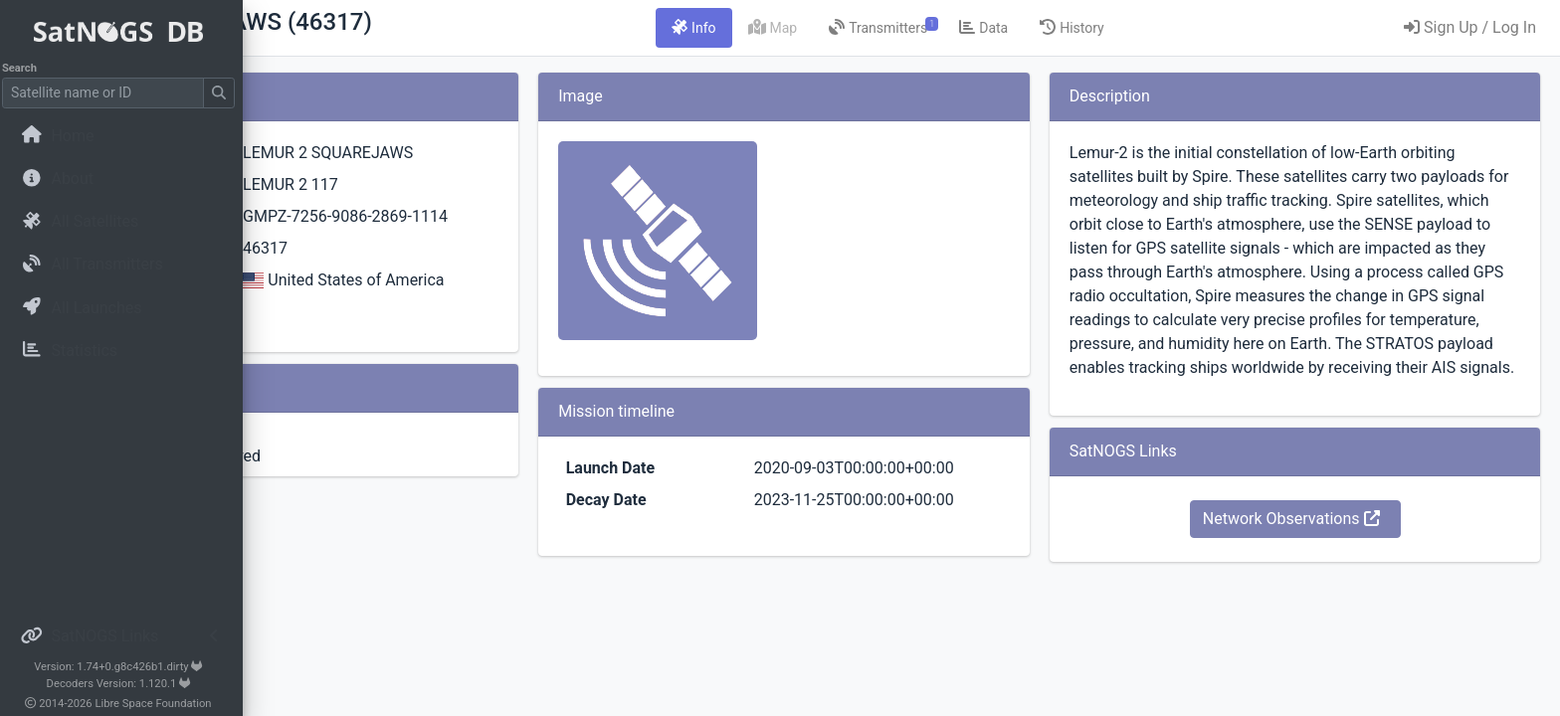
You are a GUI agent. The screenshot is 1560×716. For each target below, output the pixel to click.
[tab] (818, 28)
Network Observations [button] (1332, 590)
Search (25, 68)
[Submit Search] (225, 93)
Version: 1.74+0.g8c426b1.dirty (124, 666)
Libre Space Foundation (159, 703)
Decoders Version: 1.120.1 (125, 683)
